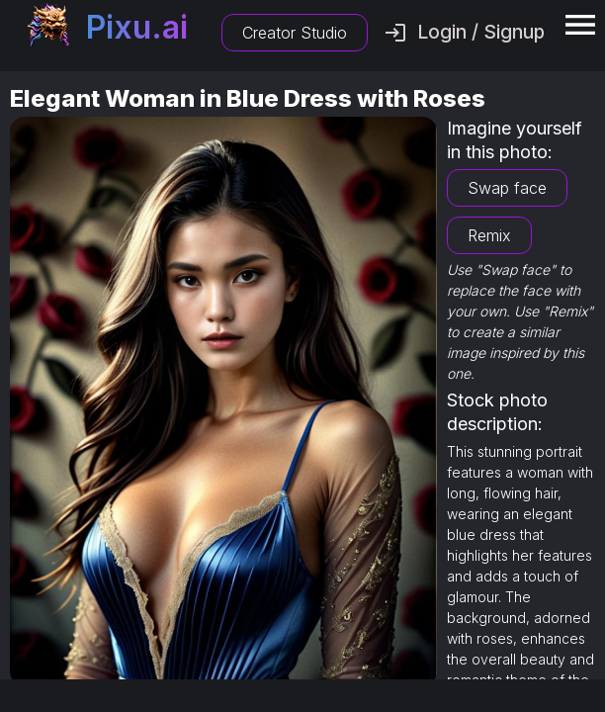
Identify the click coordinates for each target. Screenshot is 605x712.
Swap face (507, 188)
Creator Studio (294, 33)
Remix (489, 235)
